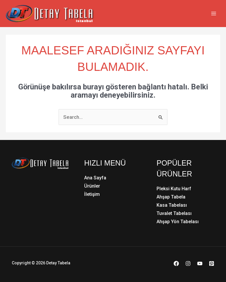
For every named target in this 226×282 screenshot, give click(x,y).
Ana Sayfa (95, 178)
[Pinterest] (211, 263)
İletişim (92, 194)
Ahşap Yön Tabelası (178, 221)
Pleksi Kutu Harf (174, 188)
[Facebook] (176, 263)
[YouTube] (199, 263)
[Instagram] (188, 263)
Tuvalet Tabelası (174, 213)
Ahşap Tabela (171, 197)
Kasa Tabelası (172, 205)
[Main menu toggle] (213, 13)
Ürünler (92, 186)
